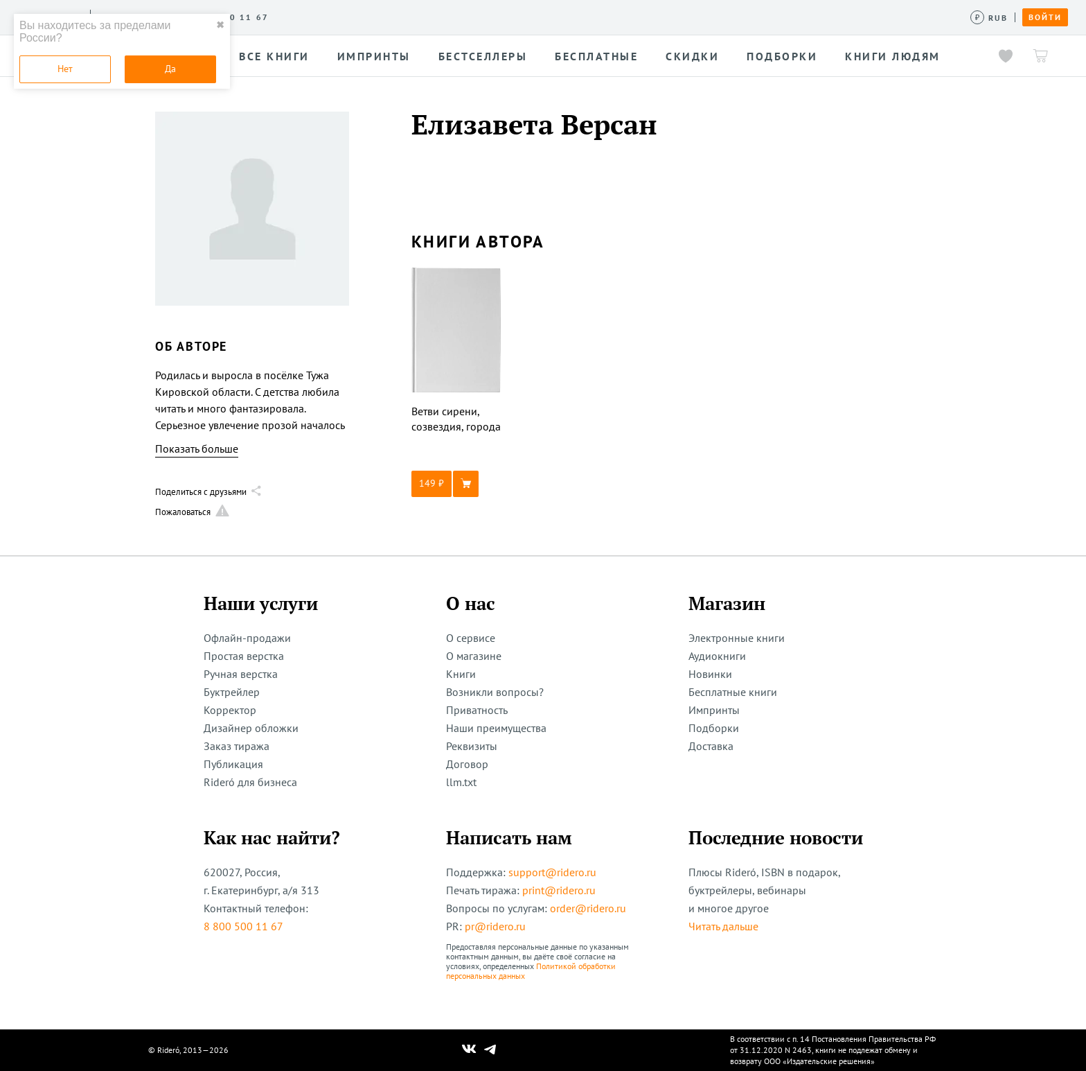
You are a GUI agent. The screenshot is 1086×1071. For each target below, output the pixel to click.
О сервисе (238, 16)
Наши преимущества (496, 728)
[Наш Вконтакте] (469, 1050)
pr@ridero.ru (495, 926)
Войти (1045, 17)
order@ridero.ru (588, 908)
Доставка (710, 746)
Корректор (230, 710)
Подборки (713, 728)
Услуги (298, 16)
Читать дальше (723, 926)
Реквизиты (471, 746)
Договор (467, 764)
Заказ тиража (236, 746)
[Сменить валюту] (989, 17)
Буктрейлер (232, 692)
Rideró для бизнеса (250, 782)
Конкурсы (358, 16)
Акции (538, 16)
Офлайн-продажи (247, 638)
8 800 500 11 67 (243, 926)
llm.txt (461, 782)
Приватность (477, 710)
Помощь (591, 16)
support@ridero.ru (552, 872)
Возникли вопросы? (495, 692)
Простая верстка (244, 656)
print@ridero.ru (559, 890)
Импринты (714, 710)
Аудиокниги (717, 656)
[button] (456, 484)
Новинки (710, 674)
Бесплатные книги (732, 692)
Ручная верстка (241, 674)
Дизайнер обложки (251, 728)
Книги (461, 674)
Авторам (423, 16)
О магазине (473, 656)
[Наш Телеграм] (490, 1050)
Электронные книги (736, 638)
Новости (483, 16)
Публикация (233, 764)
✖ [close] (220, 25)
